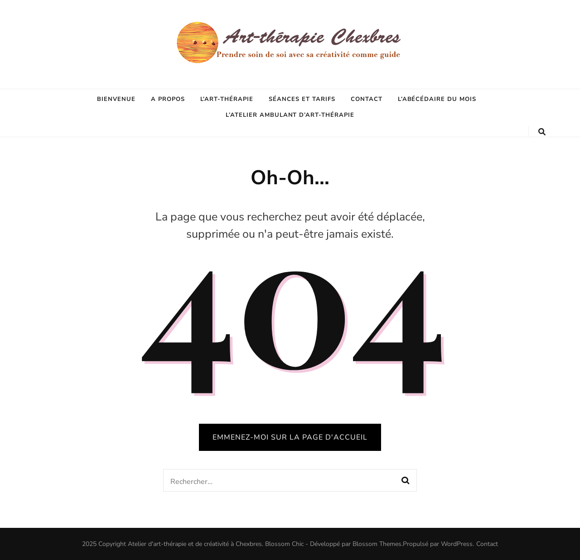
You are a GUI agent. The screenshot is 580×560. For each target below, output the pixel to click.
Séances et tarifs (302, 99)
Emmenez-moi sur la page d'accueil (290, 437)
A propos (168, 99)
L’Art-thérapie (227, 99)
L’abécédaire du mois (437, 99)
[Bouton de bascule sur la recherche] (542, 132)
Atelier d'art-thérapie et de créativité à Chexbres (195, 544)
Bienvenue (116, 99)
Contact (366, 99)
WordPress (457, 544)
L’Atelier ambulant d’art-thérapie (290, 115)
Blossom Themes (377, 544)
